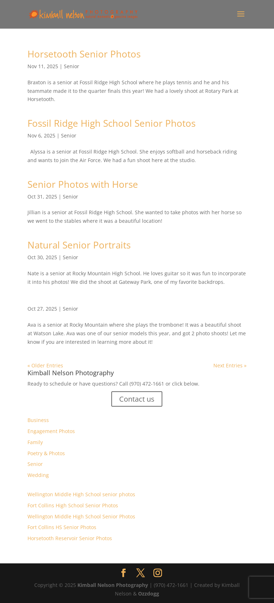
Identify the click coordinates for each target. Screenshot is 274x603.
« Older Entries (45, 365)
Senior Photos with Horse (82, 184)
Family (35, 442)
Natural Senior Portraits (79, 244)
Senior (71, 66)
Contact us (136, 399)
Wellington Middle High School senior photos (81, 494)
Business (38, 420)
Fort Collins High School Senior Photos (72, 505)
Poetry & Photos (46, 453)
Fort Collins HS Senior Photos (61, 527)
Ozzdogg (148, 593)
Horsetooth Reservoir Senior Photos (69, 538)
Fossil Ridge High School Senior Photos (111, 123)
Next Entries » (230, 365)
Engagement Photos (51, 431)
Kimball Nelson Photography (112, 585)
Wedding (38, 475)
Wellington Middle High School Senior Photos (81, 516)
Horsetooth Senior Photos (84, 53)
